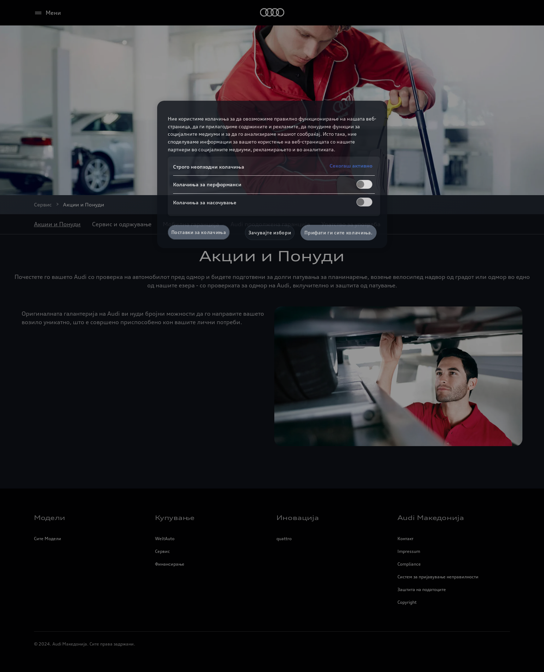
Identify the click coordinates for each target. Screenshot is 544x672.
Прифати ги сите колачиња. (338, 232)
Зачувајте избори (269, 232)
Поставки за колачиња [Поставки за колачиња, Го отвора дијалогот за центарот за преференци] (198, 232)
